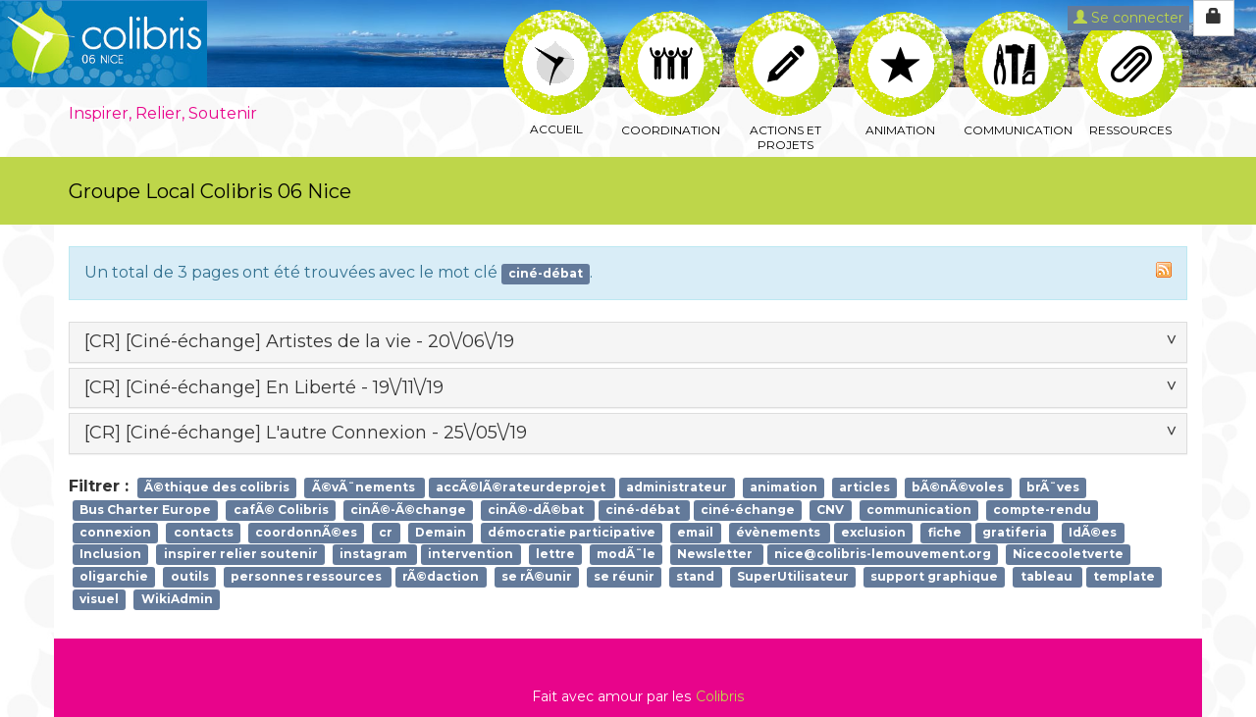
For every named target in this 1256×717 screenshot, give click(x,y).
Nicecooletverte (1068, 554)
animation (783, 487)
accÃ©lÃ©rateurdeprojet (522, 487)
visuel (99, 598)
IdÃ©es (1093, 532)
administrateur (676, 487)
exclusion (873, 532)
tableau (1047, 577)
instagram (375, 554)
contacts (204, 532)
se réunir (624, 577)
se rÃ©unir (536, 577)
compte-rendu (1042, 509)
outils (190, 577)
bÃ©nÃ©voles (958, 487)
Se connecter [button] (1128, 17)
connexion (115, 532)
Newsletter (716, 554)
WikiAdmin (177, 598)
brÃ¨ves (1052, 487)
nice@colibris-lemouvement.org (882, 554)
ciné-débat (644, 509)
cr (385, 532)
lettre (555, 554)
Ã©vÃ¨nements (365, 487)
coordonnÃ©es (306, 532)
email (695, 532)
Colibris (720, 696)
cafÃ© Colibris (281, 509)
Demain (440, 532)
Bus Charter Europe (145, 509)
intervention (470, 554)
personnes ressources (308, 577)
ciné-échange (748, 509)
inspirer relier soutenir (241, 554)
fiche (946, 532)
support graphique (934, 577)
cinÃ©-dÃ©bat (537, 509)
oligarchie (113, 577)
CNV (830, 509)
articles (864, 487)
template (1124, 577)
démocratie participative (571, 532)
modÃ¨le (626, 554)
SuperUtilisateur (793, 577)
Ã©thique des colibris (216, 487)
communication (918, 509)
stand (695, 577)
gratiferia (1014, 532)
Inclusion (110, 554)
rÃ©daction (440, 577)
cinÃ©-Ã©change (408, 509)
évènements (779, 532)
